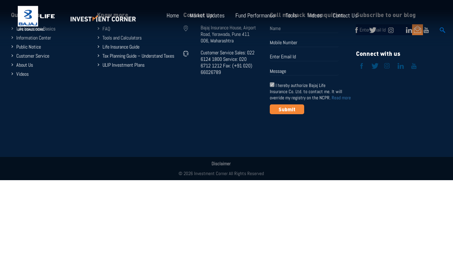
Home (173, 15)
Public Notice (28, 47)
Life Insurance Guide (120, 47)
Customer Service (32, 56)
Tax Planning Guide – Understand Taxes (138, 56)
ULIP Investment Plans (123, 65)
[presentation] (325, 132)
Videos (315, 15)
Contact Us (345, 15)
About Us (24, 65)
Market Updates (207, 15)
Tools (291, 15)
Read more (341, 98)
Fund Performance (255, 15)
